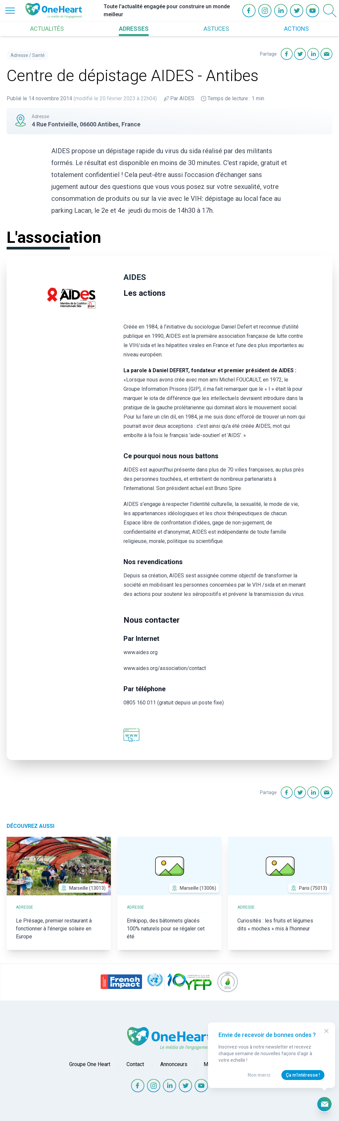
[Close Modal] (326, 1031)
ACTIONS (296, 28)
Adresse (19, 55)
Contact (135, 1064)
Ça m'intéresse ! (303, 1075)
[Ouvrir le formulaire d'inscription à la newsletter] (324, 1104)
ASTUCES (216, 28)
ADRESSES (134, 28)
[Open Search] (329, 10)
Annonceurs (173, 1064)
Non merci (259, 1075)
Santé (38, 55)
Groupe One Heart (89, 1064)
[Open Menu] (10, 11)
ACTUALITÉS (47, 28)
